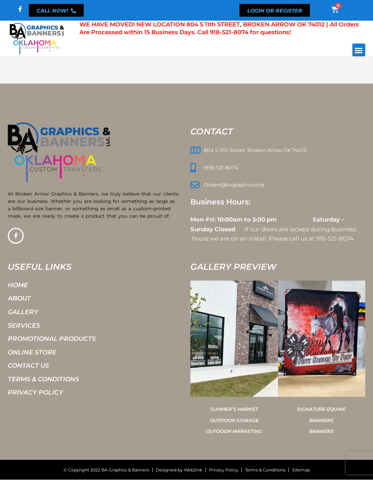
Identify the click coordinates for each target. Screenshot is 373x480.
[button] (358, 50)
